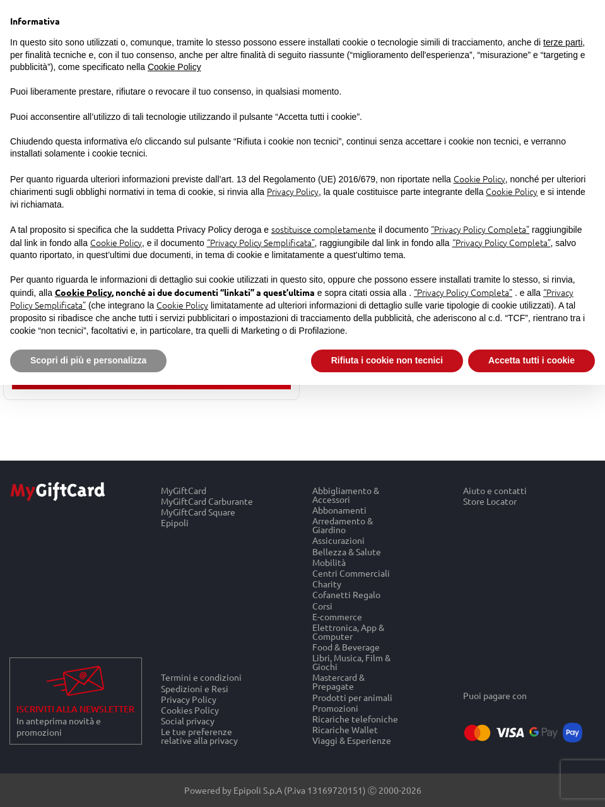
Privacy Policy (188, 698)
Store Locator (490, 501)
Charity (326, 584)
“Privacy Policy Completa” (480, 229)
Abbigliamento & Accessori (345, 495)
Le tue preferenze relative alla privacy (199, 736)
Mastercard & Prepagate (338, 682)
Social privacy (187, 721)
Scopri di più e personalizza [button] (88, 360)
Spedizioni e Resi (194, 688)
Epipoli (175, 523)
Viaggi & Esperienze (351, 740)
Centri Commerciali (351, 572)
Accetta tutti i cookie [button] (531, 360)
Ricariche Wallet (345, 729)
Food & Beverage (346, 647)
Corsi (322, 605)
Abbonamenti (339, 509)
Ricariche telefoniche (355, 718)
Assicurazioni (338, 540)
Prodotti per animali (352, 697)
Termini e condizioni (201, 677)
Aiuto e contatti (495, 490)
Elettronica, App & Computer (348, 631)
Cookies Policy (190, 709)
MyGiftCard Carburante (207, 500)
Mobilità (329, 562)
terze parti (562, 42)
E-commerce (337, 616)
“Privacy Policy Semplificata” (261, 242)
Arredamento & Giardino (342, 525)
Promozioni (335, 707)
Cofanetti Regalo (346, 594)
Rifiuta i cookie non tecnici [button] (387, 360)
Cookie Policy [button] (174, 67)
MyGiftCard (183, 490)
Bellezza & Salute (346, 551)
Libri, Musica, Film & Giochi (351, 662)
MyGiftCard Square (198, 512)
